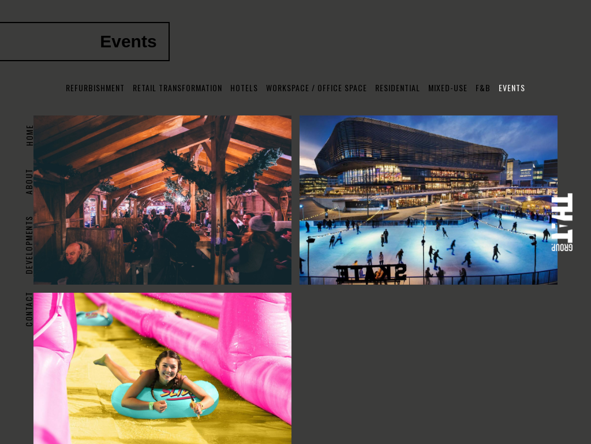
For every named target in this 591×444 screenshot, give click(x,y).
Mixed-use (447, 87)
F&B (483, 87)
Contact (29, 309)
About (29, 181)
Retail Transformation (177, 87)
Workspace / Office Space (316, 87)
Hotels (244, 87)
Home (29, 135)
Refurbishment (95, 87)
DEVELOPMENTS (29, 244)
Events (512, 87)
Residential (397, 87)
